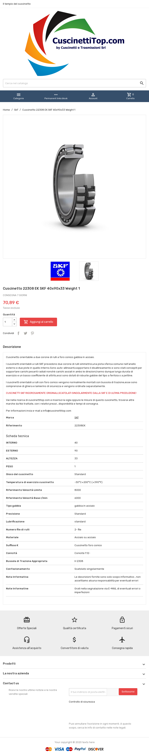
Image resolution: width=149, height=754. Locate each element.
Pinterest (32, 333)
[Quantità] (7, 322)
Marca (10, 417)
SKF (76, 417)
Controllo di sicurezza (82, 701)
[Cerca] (74, 83)
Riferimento (14, 425)
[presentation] (98, 712)
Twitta (25, 333)
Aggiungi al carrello (38, 322)
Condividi (18, 333)
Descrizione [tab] (12, 347)
